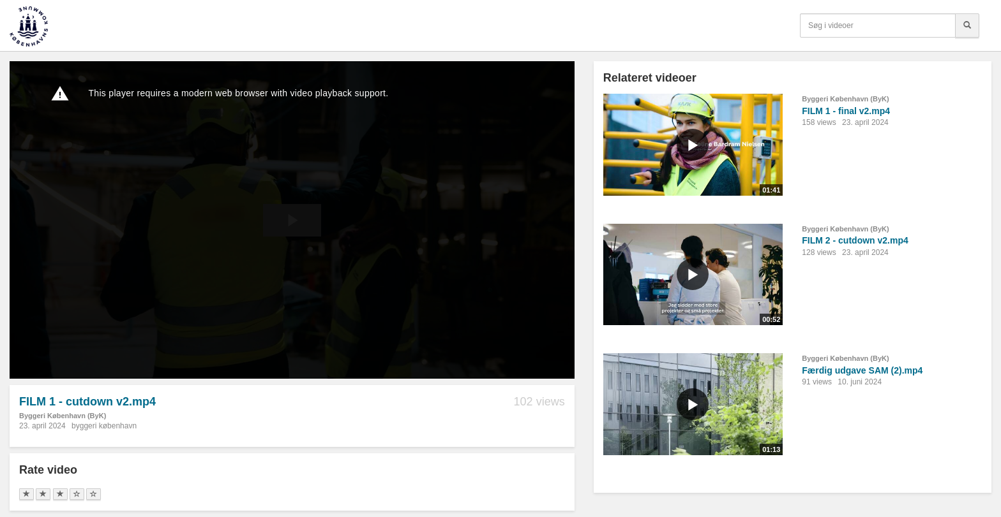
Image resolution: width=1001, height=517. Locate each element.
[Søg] (967, 25)
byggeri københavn (104, 425)
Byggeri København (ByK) (62, 415)
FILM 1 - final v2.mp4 (846, 111)
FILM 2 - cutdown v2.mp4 (855, 240)
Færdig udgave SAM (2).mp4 (862, 370)
